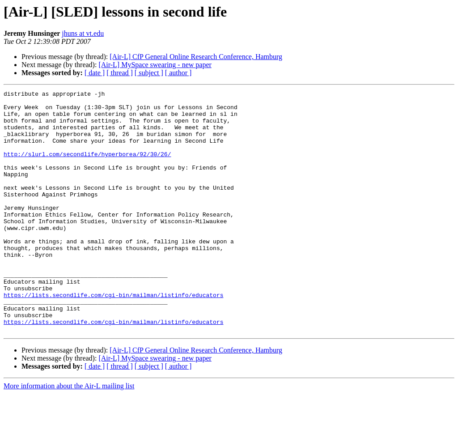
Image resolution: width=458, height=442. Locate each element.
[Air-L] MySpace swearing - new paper (154, 64)
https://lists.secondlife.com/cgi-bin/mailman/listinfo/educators (113, 336)
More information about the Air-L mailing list (69, 434)
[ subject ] (149, 72)
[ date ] (95, 72)
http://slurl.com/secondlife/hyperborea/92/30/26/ (87, 167)
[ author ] (178, 72)
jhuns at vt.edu (83, 33)
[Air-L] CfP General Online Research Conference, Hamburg (196, 56)
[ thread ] (119, 72)
